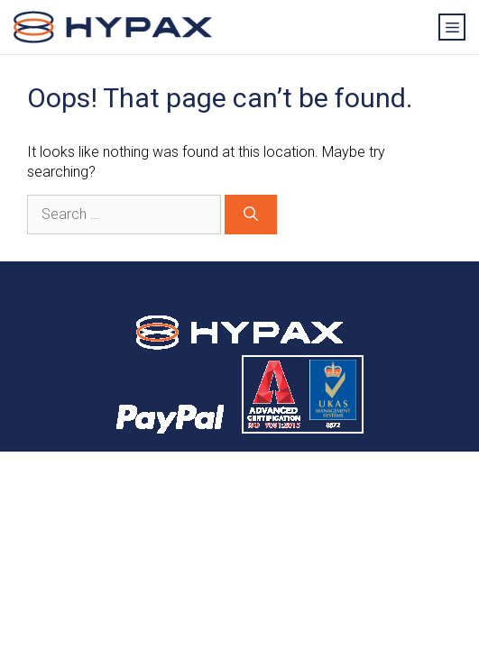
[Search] (251, 214)
